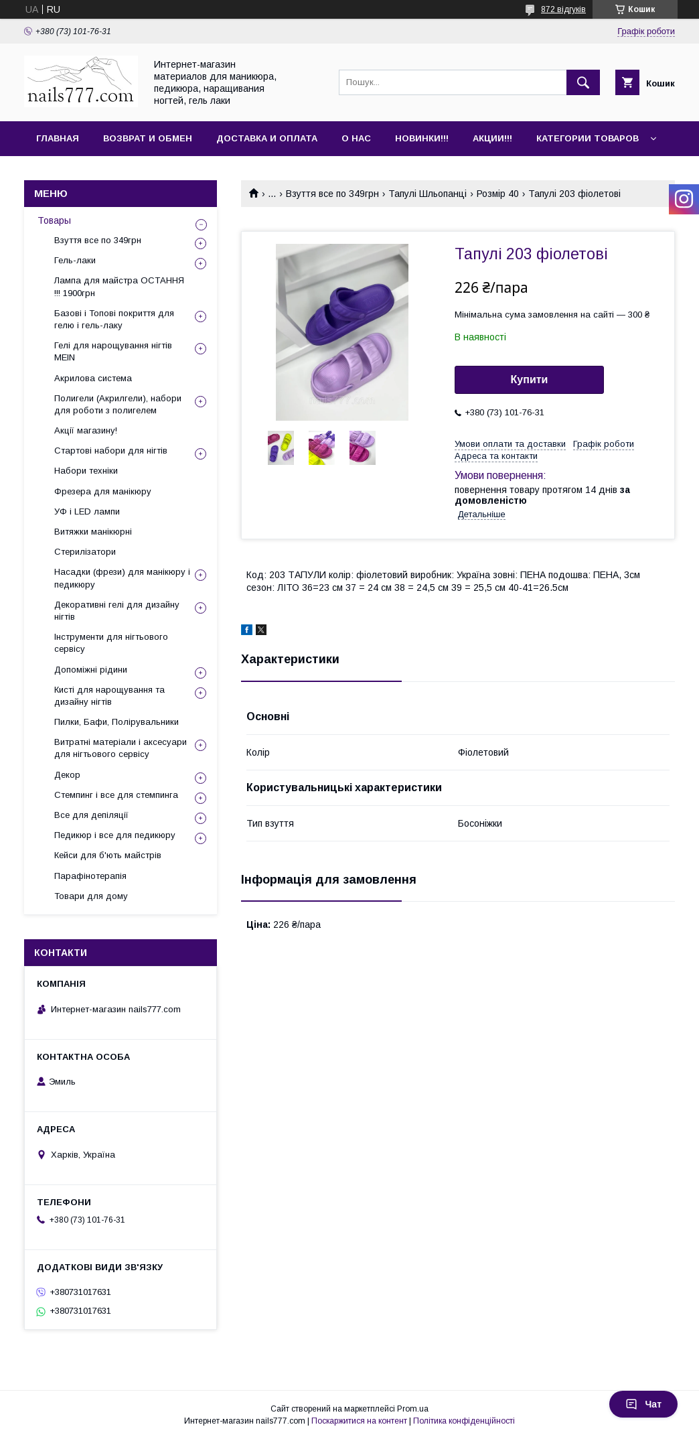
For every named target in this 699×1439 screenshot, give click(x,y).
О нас (356, 138)
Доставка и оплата (266, 138)
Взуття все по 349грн (332, 193)
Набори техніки (86, 471)
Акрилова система (93, 378)
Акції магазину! (85, 430)
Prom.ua (413, 1409)
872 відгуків (563, 9)
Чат (643, 1404)
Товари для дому (91, 896)
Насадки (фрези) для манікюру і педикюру (122, 578)
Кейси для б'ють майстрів (107, 855)
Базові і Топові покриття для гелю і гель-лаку (114, 319)
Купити (529, 379)
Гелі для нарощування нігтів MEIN (113, 351)
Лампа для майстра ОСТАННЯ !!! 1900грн (119, 286)
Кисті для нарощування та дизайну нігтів (109, 696)
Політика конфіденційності (464, 1421)
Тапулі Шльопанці (427, 193)
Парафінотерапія (90, 876)
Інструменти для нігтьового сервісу (111, 643)
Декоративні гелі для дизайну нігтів (116, 611)
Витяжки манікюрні (93, 532)
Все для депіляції (91, 815)
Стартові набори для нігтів (110, 451)
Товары (54, 220)
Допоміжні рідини (90, 670)
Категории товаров (587, 138)
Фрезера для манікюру (102, 491)
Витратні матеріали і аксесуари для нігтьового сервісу (120, 748)
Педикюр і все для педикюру (114, 835)
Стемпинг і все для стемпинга (116, 795)
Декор (67, 775)
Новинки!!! (422, 138)
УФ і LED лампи (87, 511)
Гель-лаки (75, 260)
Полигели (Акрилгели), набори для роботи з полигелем (117, 404)
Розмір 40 (498, 193)
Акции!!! (492, 138)
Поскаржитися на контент (359, 1421)
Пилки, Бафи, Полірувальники (116, 722)
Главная (57, 138)
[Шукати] (583, 82)
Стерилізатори (85, 552)
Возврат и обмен (147, 138)
